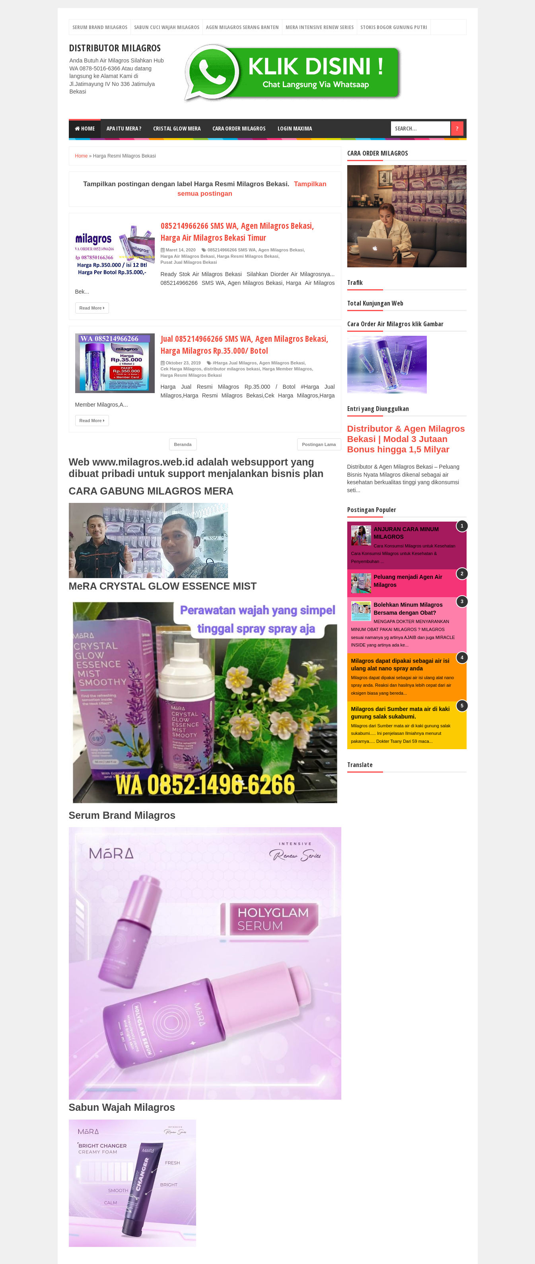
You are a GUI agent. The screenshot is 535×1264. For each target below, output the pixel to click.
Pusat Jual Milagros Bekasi (189, 262)
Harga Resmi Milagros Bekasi (247, 256)
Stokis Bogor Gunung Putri (393, 27)
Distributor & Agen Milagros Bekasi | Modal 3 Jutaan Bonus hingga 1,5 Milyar (406, 439)
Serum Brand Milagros (99, 27)
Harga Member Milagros (287, 368)
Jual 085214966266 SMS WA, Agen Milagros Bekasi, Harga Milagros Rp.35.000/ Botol (247, 344)
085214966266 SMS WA (232, 249)
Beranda (183, 444)
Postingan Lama (319, 444)
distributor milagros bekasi (232, 368)
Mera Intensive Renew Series (320, 27)
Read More (92, 308)
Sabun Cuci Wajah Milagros (166, 27)
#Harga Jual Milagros (235, 362)
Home (85, 128)
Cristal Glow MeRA (176, 128)
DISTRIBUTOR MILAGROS (115, 47)
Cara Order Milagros (239, 128)
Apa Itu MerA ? (124, 128)
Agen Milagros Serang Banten (242, 27)
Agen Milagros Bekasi (280, 249)
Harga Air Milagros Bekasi (188, 256)
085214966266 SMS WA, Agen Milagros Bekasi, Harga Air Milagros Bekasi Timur (240, 231)
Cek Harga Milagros (181, 368)
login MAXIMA (295, 128)
